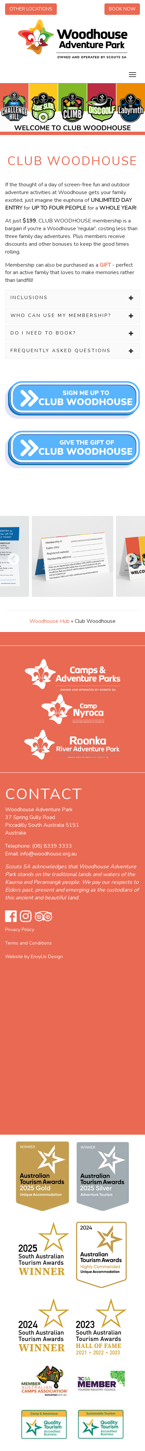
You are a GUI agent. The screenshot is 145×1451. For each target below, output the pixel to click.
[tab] (72, 297)
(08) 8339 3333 (52, 846)
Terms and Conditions (28, 943)
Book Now (122, 9)
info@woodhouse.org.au (48, 854)
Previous (10, 556)
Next (128, 556)
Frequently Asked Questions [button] (72, 350)
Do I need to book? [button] (72, 333)
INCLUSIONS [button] (72, 297)
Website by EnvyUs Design (34, 956)
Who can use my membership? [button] (72, 315)
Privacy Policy (19, 929)
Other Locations (30, 9)
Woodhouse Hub (49, 621)
